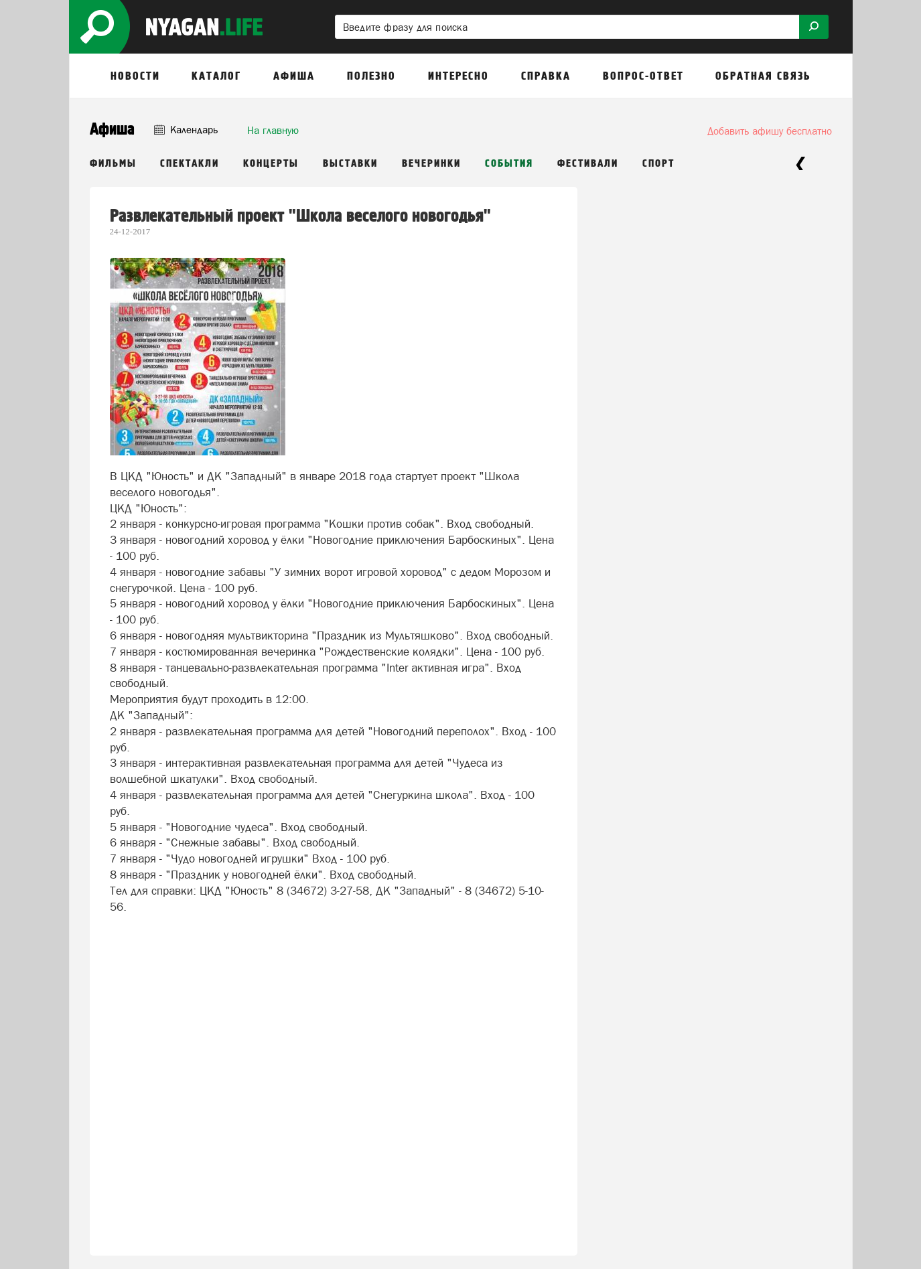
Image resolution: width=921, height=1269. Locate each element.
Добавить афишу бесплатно (769, 131)
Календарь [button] (186, 129)
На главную (273, 130)
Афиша (112, 129)
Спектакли (189, 163)
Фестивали (587, 163)
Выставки (350, 163)
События (509, 163)
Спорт (658, 163)
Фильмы (113, 163)
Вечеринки (431, 163)
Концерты (271, 163)
